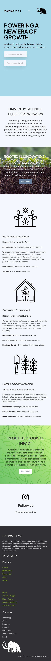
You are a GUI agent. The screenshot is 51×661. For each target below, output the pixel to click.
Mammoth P (6, 571)
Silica (4, 577)
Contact (5, 627)
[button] (15, 54)
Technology (6, 618)
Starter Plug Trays (8, 605)
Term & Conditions (9, 634)
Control (5, 567)
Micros (4, 580)
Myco (4, 592)
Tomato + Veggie (8, 596)
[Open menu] (29, 11)
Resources (6, 624)
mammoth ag (12, 10)
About (4, 621)
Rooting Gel (6, 574)
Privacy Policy (7, 630)
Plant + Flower (7, 599)
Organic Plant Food (9, 602)
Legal (4, 637)
